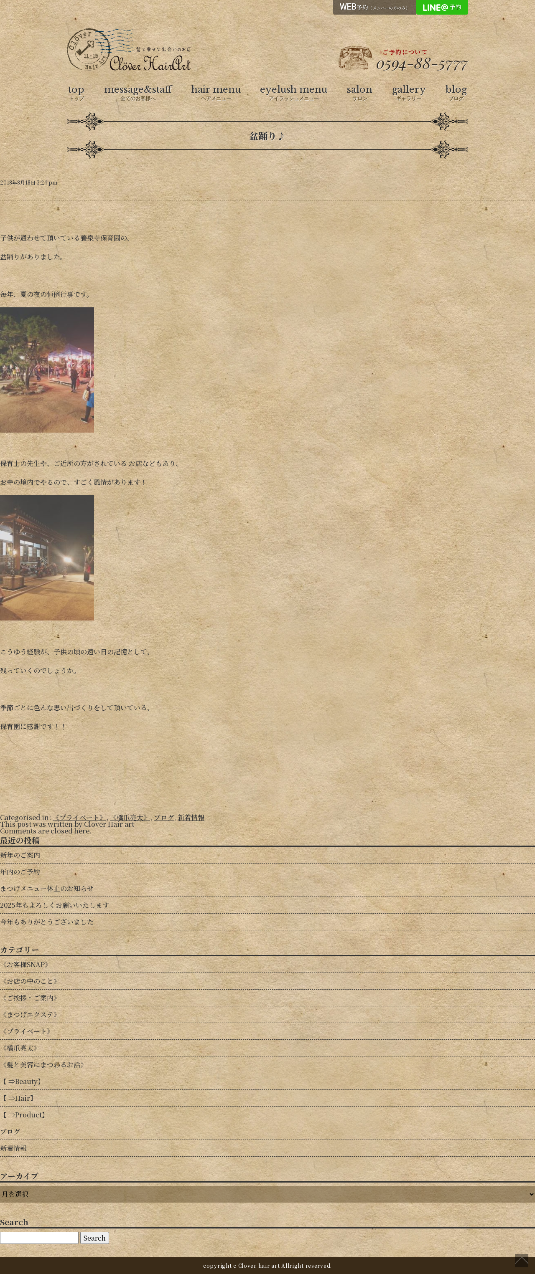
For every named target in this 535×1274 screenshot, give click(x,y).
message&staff (138, 93)
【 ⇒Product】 (24, 1114)
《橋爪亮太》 (130, 817)
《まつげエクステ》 (30, 1014)
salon (359, 93)
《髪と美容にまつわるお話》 (43, 1064)
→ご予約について (402, 52)
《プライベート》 (79, 817)
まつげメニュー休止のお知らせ (47, 888)
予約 (375, 7)
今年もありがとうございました (47, 922)
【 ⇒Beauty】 (22, 1081)
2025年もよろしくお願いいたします (54, 905)
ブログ (164, 817)
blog (456, 93)
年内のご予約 (20, 871)
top (76, 93)
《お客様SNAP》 (25, 964)
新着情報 (191, 817)
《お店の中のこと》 (30, 981)
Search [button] (95, 1238)
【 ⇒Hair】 (18, 1098)
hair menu (216, 93)
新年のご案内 (20, 855)
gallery (409, 93)
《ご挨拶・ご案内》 (30, 998)
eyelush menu (293, 93)
